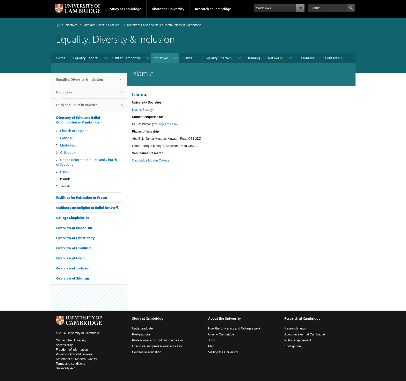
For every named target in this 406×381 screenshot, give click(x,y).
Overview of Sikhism (72, 278)
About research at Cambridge (304, 334)
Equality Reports (86, 58)
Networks (275, 58)
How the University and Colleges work (234, 328)
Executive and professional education (158, 346)
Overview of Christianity (75, 238)
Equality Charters (218, 58)
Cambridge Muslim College (150, 160)
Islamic (65, 179)
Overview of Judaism (72, 268)
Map (211, 346)
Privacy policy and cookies (74, 354)
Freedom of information (72, 349)
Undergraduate (142, 328)
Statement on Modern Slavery (76, 359)
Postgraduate (141, 334)
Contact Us (333, 58)
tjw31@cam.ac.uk (165, 124)
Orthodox (67, 152)
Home (58, 25)
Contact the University (71, 340)
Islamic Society (142, 110)
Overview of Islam (70, 258)
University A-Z (65, 368)
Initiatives (71, 25)
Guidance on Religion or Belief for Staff (87, 207)
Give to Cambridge (221, 334)
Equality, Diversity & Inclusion (79, 81)
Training (254, 58)
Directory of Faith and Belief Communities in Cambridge (162, 25)
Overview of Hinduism (74, 248)
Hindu (64, 171)
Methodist (68, 145)
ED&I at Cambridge (126, 58)
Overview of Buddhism (74, 227)
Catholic (66, 138)
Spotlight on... (293, 346)
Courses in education (146, 352)
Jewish (65, 186)
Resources (306, 58)
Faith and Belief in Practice (101, 25)
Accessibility (64, 345)
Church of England (74, 130)
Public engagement (297, 340)
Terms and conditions (70, 363)
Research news (295, 328)
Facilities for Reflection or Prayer (81, 197)
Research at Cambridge (213, 8)
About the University (168, 8)
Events (187, 58)
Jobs (211, 340)
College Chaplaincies (72, 217)
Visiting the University (223, 352)
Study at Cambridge (125, 8)
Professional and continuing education (158, 340)
